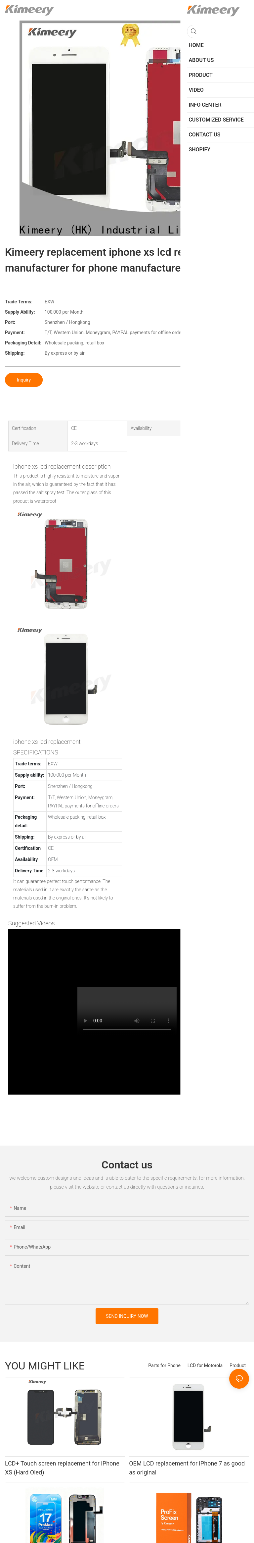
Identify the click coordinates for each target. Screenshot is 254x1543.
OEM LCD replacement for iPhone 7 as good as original (187, 1468)
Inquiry (24, 380)
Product (238, 1365)
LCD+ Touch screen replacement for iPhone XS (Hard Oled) (62, 1468)
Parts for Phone (164, 1365)
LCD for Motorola (205, 1365)
